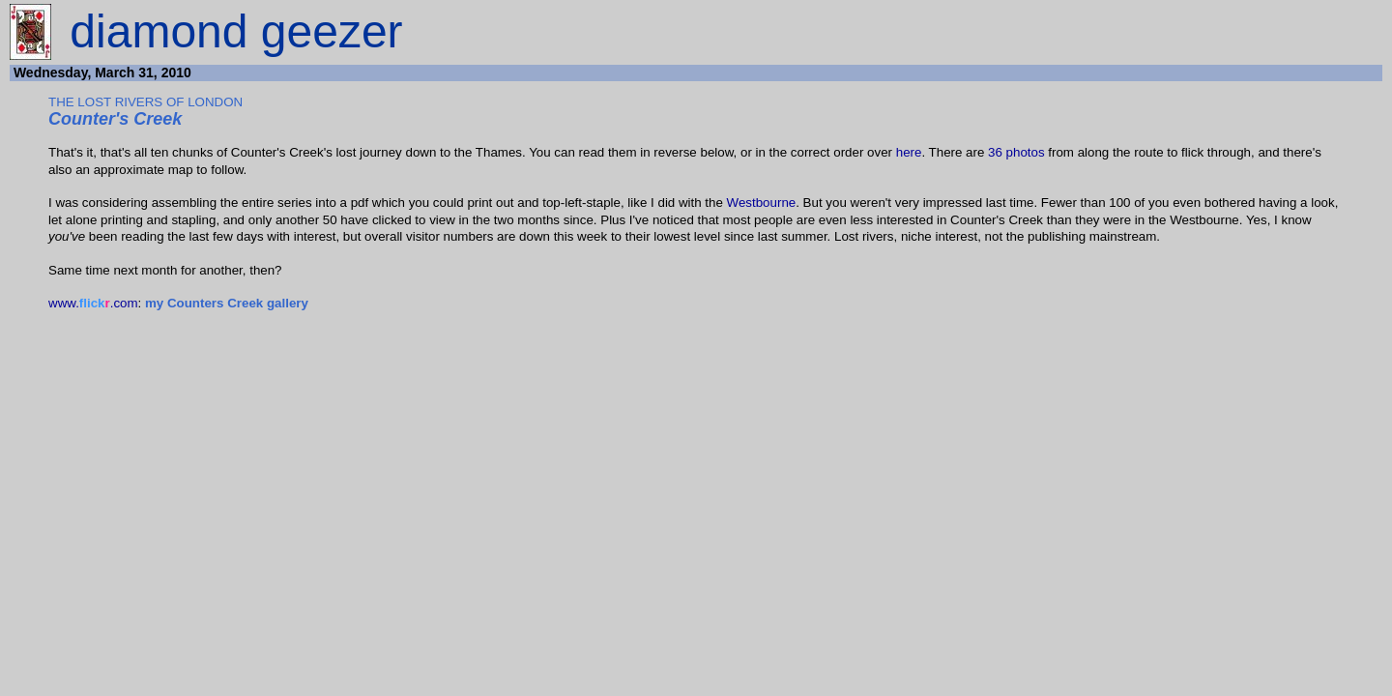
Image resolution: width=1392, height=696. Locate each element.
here (909, 152)
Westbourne (762, 202)
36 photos (1016, 152)
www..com (93, 303)
